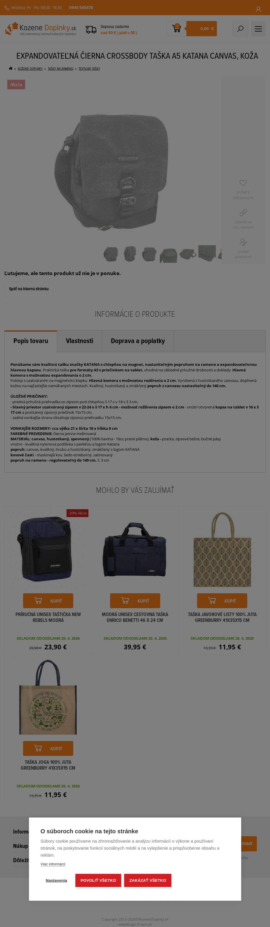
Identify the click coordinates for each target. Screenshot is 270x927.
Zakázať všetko (147, 880)
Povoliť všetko (98, 880)
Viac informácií (53, 864)
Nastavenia (56, 880)
